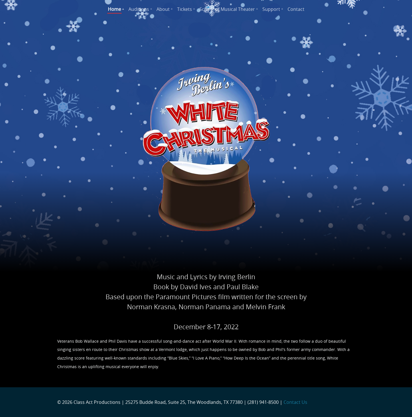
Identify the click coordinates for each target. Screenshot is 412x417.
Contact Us (295, 402)
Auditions (138, 9)
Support (271, 9)
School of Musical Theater (227, 9)
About (163, 9)
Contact (296, 9)
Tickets (184, 9)
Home (114, 9)
